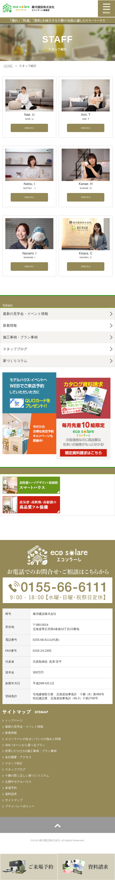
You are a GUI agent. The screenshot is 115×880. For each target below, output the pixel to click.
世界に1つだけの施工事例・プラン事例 (31, 750)
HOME (8, 65)
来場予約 (11, 787)
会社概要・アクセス (18, 757)
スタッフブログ (15, 349)
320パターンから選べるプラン (25, 745)
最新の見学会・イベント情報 (25, 314)
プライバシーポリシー (19, 806)
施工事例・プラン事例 (20, 337)
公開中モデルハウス (18, 781)
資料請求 (11, 794)
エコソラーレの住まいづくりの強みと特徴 (33, 738)
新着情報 (10, 325)
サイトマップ (14, 800)
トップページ (14, 720)
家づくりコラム (15, 361)
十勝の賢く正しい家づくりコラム (27, 775)
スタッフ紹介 (14, 763)
